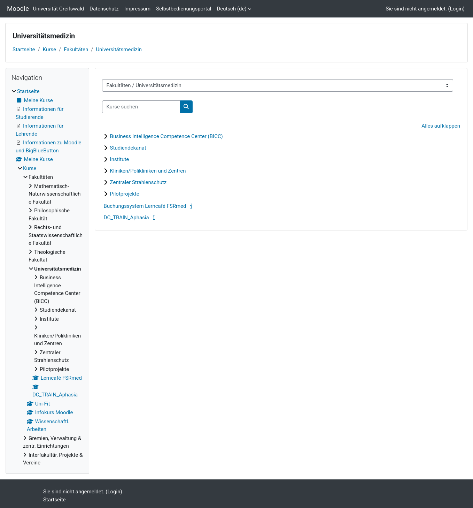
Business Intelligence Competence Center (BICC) (166, 136)
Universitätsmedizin (119, 49)
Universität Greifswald (58, 9)
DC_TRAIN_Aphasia (126, 217)
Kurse (49, 49)
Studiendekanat (128, 148)
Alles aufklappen (440, 126)
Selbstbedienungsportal (183, 9)
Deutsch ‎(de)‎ (231, 9)
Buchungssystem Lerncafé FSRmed (145, 206)
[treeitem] (47, 277)
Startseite (24, 49)
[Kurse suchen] (141, 106)
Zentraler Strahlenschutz (138, 182)
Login (456, 9)
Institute (119, 159)
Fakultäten (76, 49)
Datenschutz (104, 9)
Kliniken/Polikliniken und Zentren (148, 171)
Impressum (137, 9)
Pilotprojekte (124, 194)
